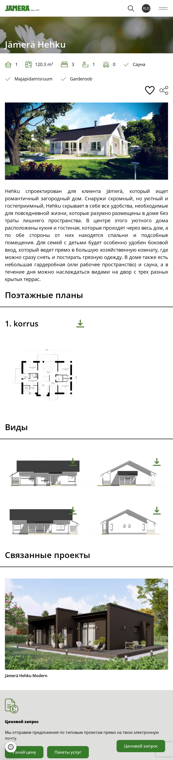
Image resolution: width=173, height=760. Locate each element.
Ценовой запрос (141, 746)
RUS (146, 8)
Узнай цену (24, 752)
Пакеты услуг (67, 752)
